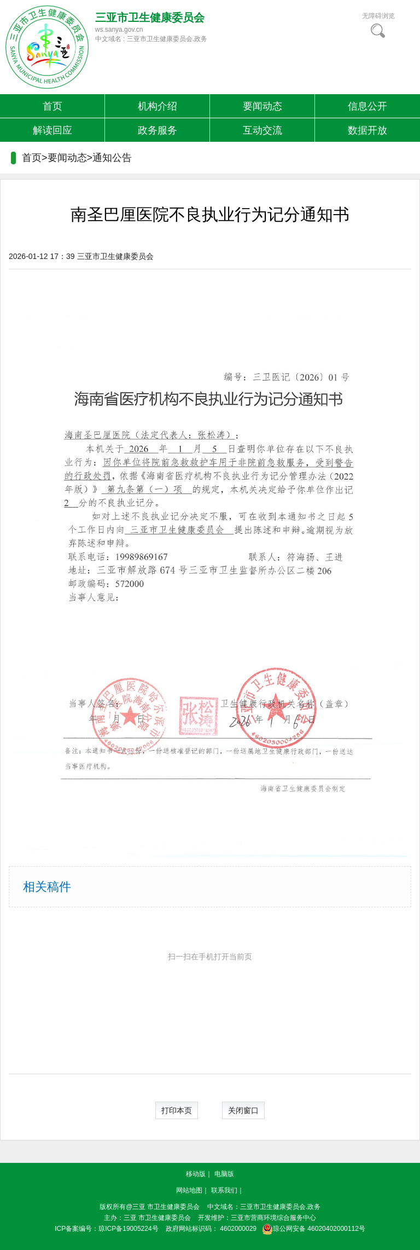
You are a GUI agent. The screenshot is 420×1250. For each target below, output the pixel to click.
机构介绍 (157, 106)
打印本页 (176, 1110)
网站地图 (189, 1190)
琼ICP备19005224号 (128, 1228)
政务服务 (157, 130)
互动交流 (262, 130)
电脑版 (224, 1174)
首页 (52, 106)
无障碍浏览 (378, 16)
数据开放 (367, 130)
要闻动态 (262, 106)
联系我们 (224, 1190)
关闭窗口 (243, 1110)
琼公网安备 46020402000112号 (311, 1228)
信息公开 (367, 106)
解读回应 (52, 130)
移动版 (196, 1174)
